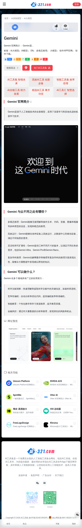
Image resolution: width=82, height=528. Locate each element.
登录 (77, 4)
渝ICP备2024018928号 (38, 518)
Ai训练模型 (16, 18)
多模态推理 (41, 50)
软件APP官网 (66, 50)
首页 (6, 18)
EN (32, 50)
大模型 (53, 50)
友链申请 (22, 475)
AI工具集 (24, 518)
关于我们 (59, 475)
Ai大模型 (28, 18)
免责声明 (35, 475)
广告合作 (47, 475)
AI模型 (24, 50)
